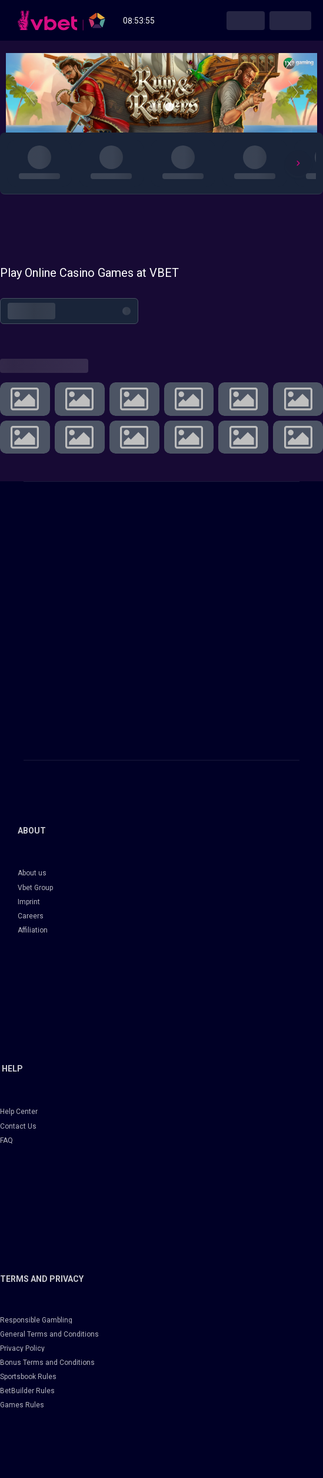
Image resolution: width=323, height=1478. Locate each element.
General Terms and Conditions (49, 1334)
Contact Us (18, 1126)
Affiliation (33, 930)
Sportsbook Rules (28, 1376)
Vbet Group (35, 887)
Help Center (19, 1111)
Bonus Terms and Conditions (47, 1362)
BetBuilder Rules (27, 1390)
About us (32, 873)
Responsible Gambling (36, 1320)
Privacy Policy (22, 1348)
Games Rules (22, 1404)
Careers (31, 916)
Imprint (29, 901)
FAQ (6, 1140)
